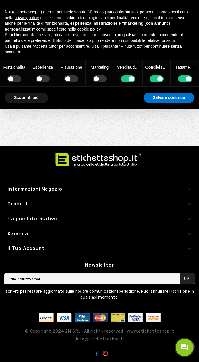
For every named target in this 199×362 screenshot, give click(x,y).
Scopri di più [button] (26, 97)
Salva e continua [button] (169, 97)
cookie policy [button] (88, 29)
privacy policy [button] (26, 17)
